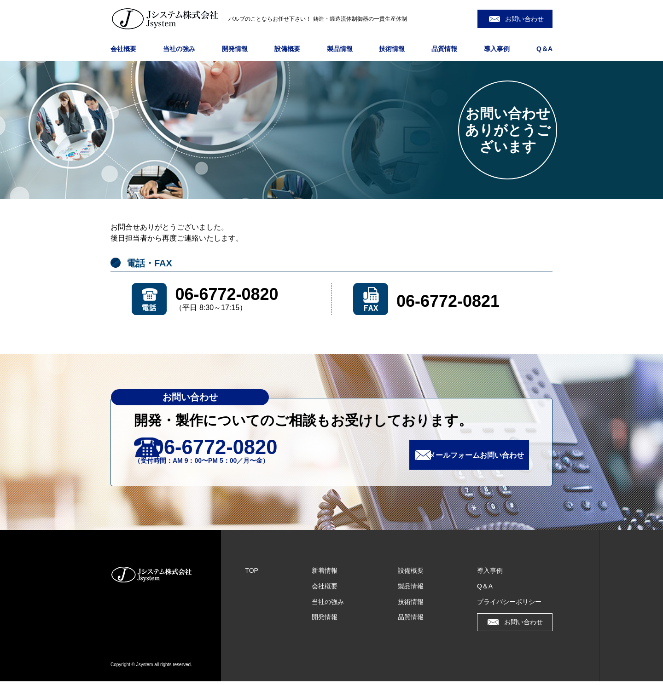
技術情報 (392, 48)
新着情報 (324, 574)
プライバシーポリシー (509, 605)
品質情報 (444, 48)
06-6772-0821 (448, 301)
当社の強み (179, 48)
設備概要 (287, 48)
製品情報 (340, 48)
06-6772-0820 (226, 294)
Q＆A (544, 48)
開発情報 (235, 48)
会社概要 (123, 48)
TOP (251, 574)
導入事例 (497, 48)
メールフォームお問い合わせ (466, 456)
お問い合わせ (524, 19)
